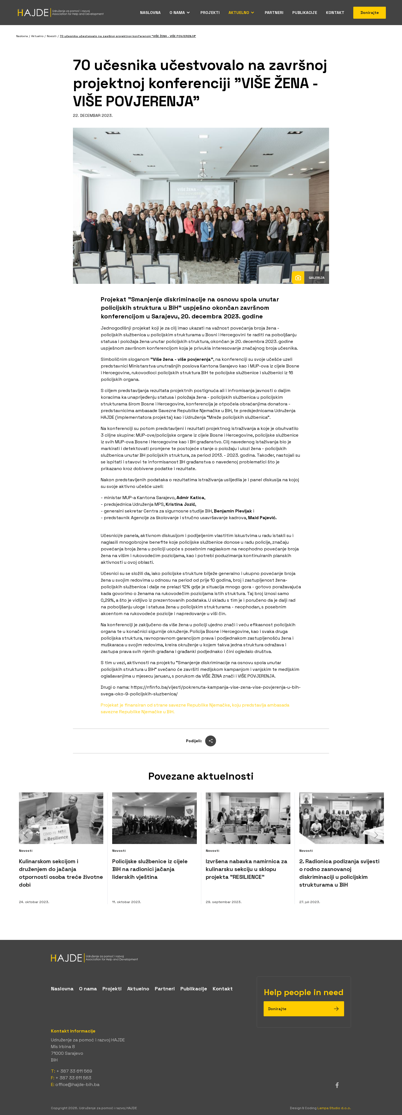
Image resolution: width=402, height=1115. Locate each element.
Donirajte (370, 12)
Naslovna (150, 12)
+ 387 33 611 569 (74, 1071)
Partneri (274, 12)
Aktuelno (239, 12)
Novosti (52, 36)
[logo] (201, 957)
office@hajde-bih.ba (77, 1084)
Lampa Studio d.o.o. (334, 1108)
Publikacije (304, 12)
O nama (177, 12)
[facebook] (337, 1085)
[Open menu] (188, 12)
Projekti (210, 12)
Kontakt (335, 12)
